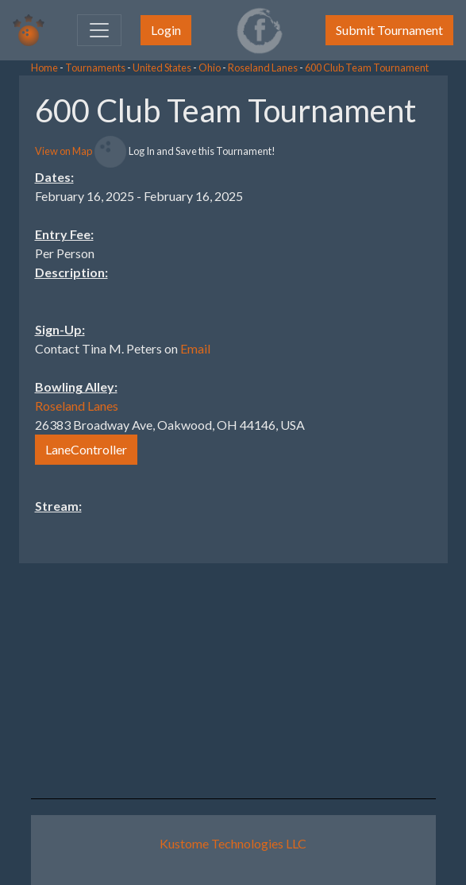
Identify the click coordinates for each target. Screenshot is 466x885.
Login (166, 29)
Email (195, 348)
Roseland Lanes (263, 67)
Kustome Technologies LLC (233, 843)
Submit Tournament (389, 29)
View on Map (63, 151)
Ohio (209, 67)
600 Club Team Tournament (367, 67)
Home (44, 67)
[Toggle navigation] (99, 30)
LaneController (86, 449)
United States (162, 67)
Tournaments (95, 67)
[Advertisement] (339, 313)
